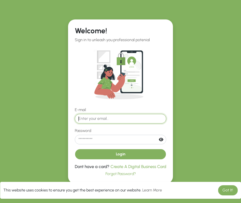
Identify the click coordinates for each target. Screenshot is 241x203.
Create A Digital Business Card (138, 166)
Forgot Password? (120, 173)
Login (120, 154)
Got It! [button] (227, 190)
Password (83, 130)
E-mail (80, 109)
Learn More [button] (152, 190)
